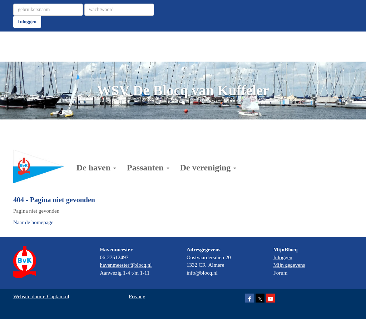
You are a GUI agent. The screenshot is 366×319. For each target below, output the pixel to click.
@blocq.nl (126, 265)
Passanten (148, 167)
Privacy (137, 296)
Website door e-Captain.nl (41, 296)
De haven (96, 167)
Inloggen (27, 21)
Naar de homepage (33, 222)
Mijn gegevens (289, 265)
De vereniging (208, 167)
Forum (280, 273)
